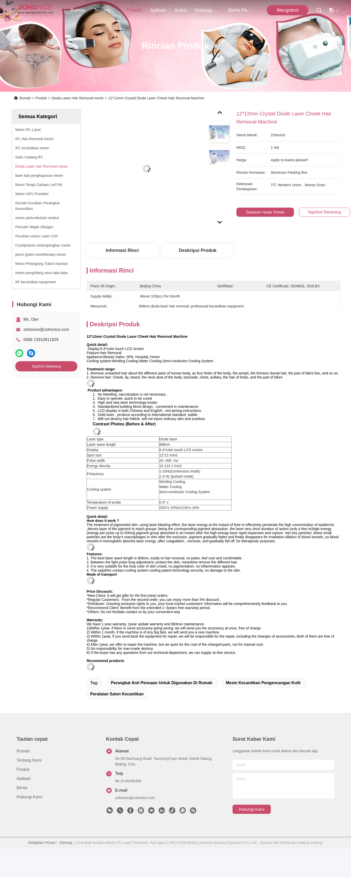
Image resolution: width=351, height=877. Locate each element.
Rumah (77, 10)
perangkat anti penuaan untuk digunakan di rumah (161, 679)
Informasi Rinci (122, 250)
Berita (22, 783)
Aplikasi (158, 10)
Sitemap (65, 838)
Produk (134, 10)
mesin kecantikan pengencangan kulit (263, 679)
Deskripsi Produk (198, 250)
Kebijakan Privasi (41, 838)
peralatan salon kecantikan (117, 690)
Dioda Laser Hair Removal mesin (77, 98)
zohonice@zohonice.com (46, 329)
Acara (180, 10)
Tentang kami (106, 10)
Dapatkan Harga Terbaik (268, 212)
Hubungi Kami (207, 10)
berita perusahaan (240, 10)
